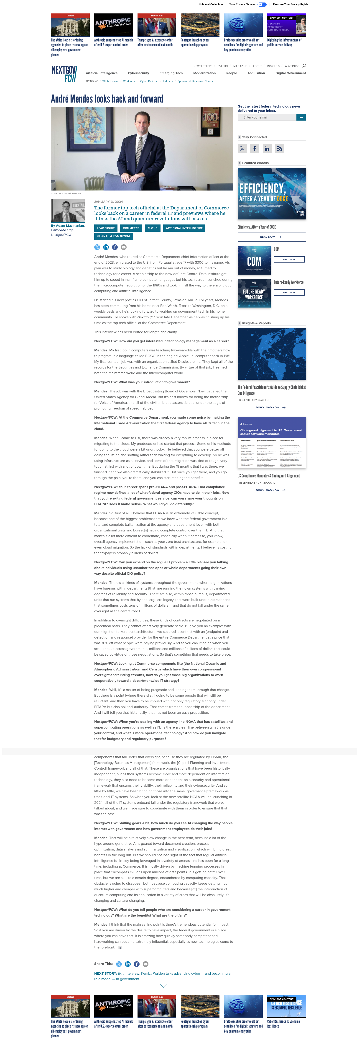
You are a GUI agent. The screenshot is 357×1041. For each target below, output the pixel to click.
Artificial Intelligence (101, 73)
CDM (276, 249)
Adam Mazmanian (70, 225)
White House (110, 81)
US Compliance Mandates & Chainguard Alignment (269, 476)
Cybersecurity (138, 73)
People (231, 73)
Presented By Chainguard (256, 483)
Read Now (272, 237)
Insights (273, 66)
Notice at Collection (211, 4)
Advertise (292, 66)
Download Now (272, 407)
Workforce (129, 81)
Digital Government (290, 73)
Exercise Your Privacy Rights (290, 4)
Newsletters (203, 66)
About (257, 66)
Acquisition (256, 73)
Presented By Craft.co (254, 400)
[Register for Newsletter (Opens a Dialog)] (301, 117)
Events (223, 66)
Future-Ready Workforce (288, 282)
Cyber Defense (149, 81)
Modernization (204, 73)
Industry (168, 81)
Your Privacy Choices (248, 5)
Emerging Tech (171, 73)
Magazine (240, 66)
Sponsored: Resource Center (195, 81)
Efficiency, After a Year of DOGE (257, 227)
